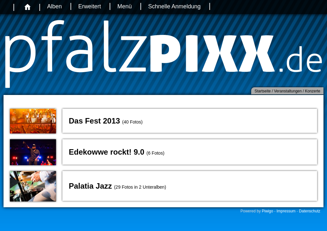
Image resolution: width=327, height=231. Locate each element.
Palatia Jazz (90, 186)
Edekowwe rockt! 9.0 (106, 152)
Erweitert (89, 6)
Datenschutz (309, 211)
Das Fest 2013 (94, 120)
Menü (124, 6)
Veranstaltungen (288, 91)
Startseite (262, 91)
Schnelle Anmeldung (174, 6)
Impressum (285, 211)
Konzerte (312, 91)
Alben (54, 6)
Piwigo (267, 211)
